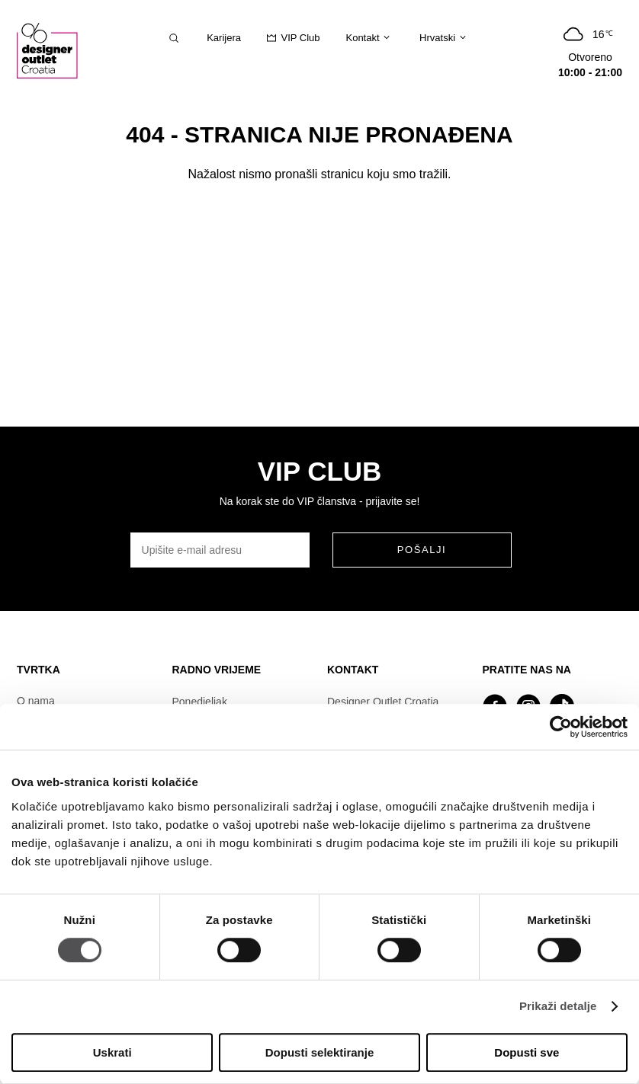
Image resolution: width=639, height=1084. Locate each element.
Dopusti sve (526, 1052)
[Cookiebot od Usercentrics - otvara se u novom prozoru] (561, 726)
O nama (36, 701)
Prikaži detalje (558, 1006)
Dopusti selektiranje (319, 1052)
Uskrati (112, 1052)
